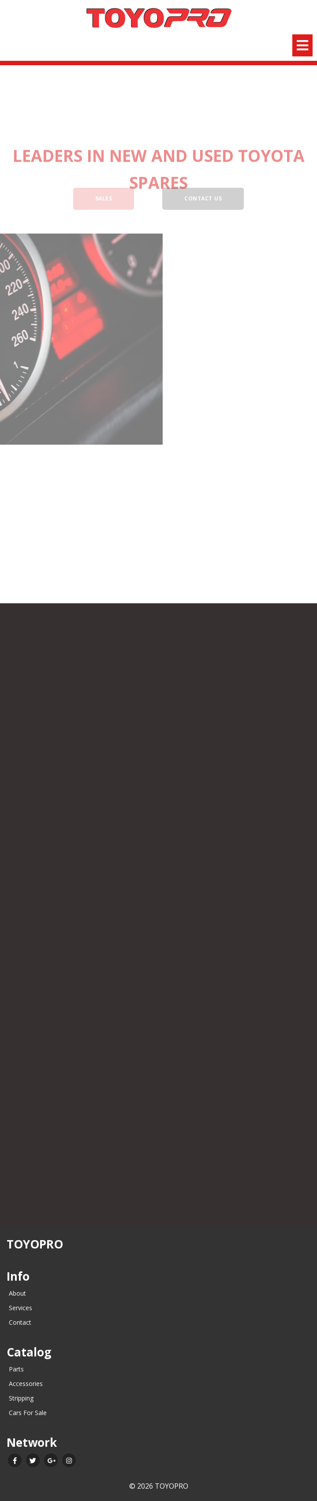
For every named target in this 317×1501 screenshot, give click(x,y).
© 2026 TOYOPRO (158, 1486)
